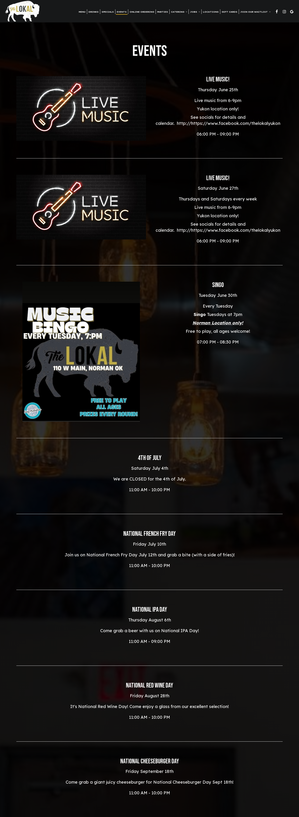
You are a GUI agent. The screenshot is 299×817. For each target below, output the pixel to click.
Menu (82, 11)
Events (122, 11)
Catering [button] (179, 11)
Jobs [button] (195, 11)
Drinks (94, 11)
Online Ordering (142, 11)
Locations (211, 11)
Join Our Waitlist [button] (255, 11)
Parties (162, 11)
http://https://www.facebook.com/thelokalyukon (228, 123)
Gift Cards (229, 11)
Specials (108, 11)
